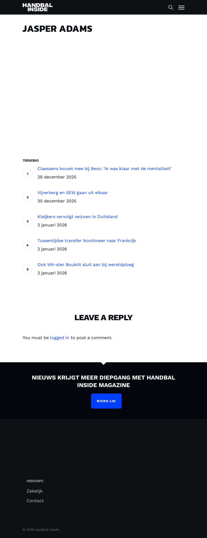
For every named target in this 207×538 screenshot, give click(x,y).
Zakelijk (35, 491)
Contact (35, 500)
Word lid (106, 401)
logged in (59, 337)
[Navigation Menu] (181, 7)
